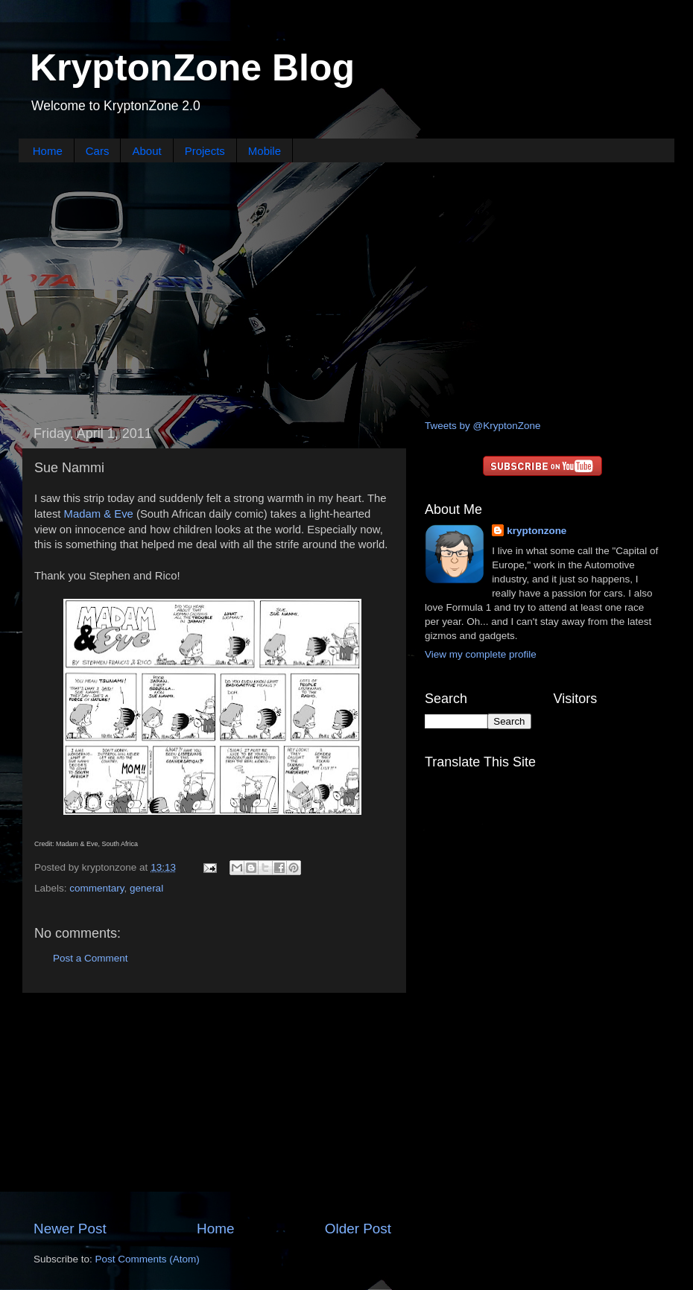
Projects (205, 150)
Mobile (264, 150)
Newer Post (70, 1228)
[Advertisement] (346, 289)
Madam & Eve (98, 514)
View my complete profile (481, 654)
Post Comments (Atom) (147, 1259)
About (146, 150)
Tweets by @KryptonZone (483, 425)
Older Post (358, 1228)
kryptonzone (536, 530)
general (146, 888)
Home (48, 150)
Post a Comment (90, 958)
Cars (98, 150)
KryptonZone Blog (192, 68)
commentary (96, 888)
